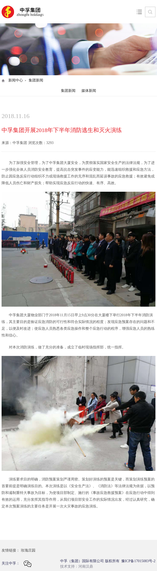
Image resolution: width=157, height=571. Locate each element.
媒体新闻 (88, 91)
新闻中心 (15, 80)
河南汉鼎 (85, 566)
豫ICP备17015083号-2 (138, 561)
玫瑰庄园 (28, 550)
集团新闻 (68, 91)
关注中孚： (17, 564)
